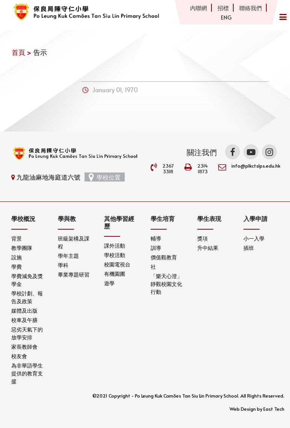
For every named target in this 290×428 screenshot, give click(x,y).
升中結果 (207, 247)
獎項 (202, 238)
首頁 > (21, 52)
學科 (63, 265)
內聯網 (198, 8)
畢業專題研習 (73, 274)
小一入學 (253, 238)
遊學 (109, 283)
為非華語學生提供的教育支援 (27, 373)
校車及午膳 (24, 320)
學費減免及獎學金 (27, 279)
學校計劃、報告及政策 (27, 297)
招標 (223, 8)
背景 (16, 238)
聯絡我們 (250, 8)
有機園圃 (114, 273)
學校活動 (114, 255)
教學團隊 (21, 247)
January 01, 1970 (115, 92)
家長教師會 (24, 346)
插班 (248, 247)
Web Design (243, 408)
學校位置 (105, 176)
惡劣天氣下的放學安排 (27, 333)
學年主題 (68, 255)
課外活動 (114, 245)
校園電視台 (117, 264)
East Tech (273, 408)
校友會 (19, 356)
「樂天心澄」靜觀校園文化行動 (166, 283)
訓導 (156, 247)
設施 (16, 257)
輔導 (156, 238)
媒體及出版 (24, 310)
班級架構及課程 (73, 242)
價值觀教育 (164, 257)
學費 (16, 266)
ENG (226, 17)
